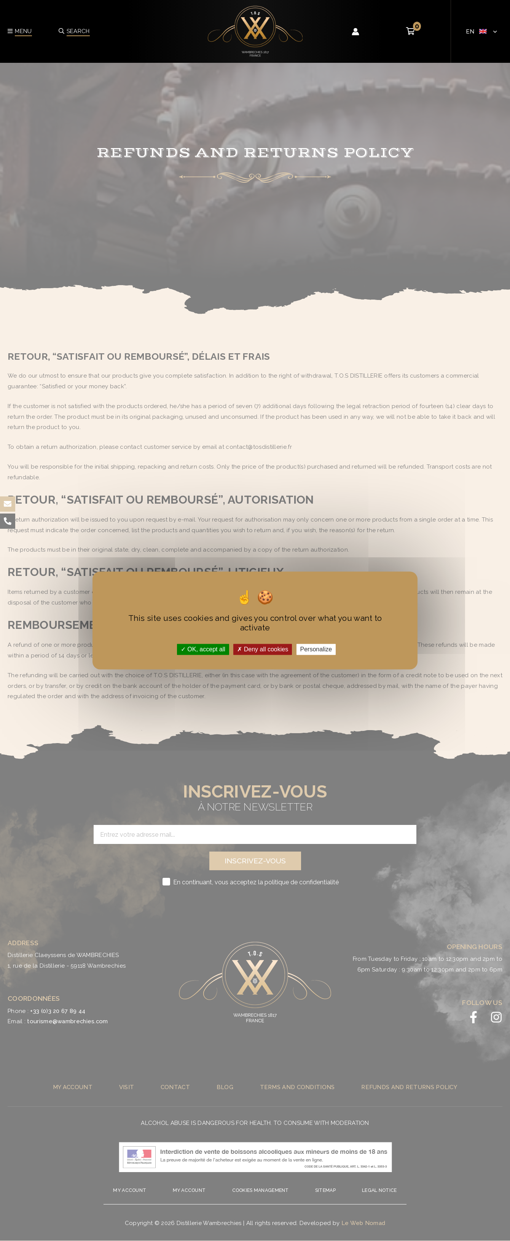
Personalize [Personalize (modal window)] (316, 649)
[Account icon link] (355, 31)
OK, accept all (203, 649)
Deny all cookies (262, 649)
